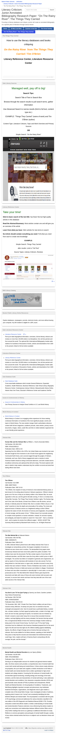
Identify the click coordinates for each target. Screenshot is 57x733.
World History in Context (12, 416)
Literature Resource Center (13, 334)
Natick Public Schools (8, 1)
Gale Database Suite (11, 381)
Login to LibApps (48, 730)
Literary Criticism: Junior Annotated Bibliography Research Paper (22, 3)
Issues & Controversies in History (15, 402)
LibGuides (19, 1)
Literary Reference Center (12, 357)
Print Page (6, 730)
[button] (53, 281)
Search (52, 10)
